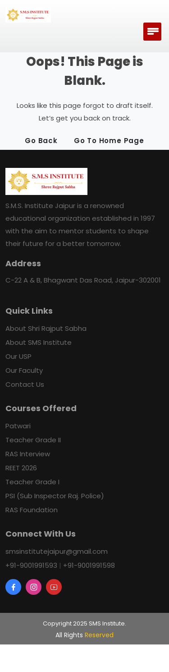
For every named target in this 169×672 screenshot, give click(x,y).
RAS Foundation (31, 509)
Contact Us (24, 384)
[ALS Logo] (28, 15)
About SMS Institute (38, 342)
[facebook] (13, 587)
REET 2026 (21, 468)
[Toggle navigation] (152, 32)
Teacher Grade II (33, 440)
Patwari (18, 426)
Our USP (18, 356)
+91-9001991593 (31, 565)
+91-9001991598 (89, 565)
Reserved (99, 635)
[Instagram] (33, 587)
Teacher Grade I (32, 482)
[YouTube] (54, 587)
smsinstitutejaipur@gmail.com (56, 551)
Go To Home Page (109, 140)
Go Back (41, 140)
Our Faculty (24, 370)
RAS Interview (27, 454)
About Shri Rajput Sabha (46, 328)
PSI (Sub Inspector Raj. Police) (54, 496)
